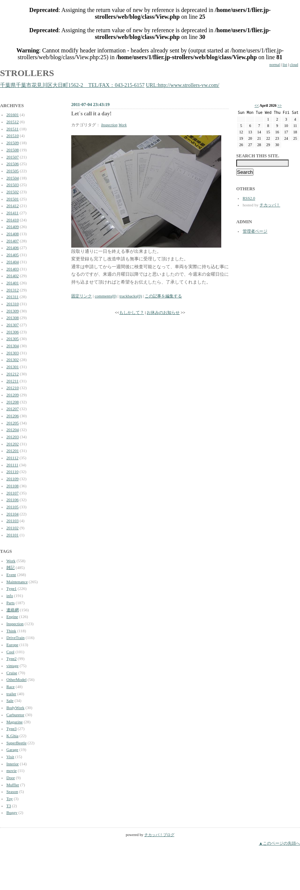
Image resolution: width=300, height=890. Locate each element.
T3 (8, 805)
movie (11, 770)
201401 (12, 283)
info (9, 595)
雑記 (10, 567)
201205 (12, 423)
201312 (12, 290)
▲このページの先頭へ (279, 843)
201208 (12, 402)
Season (12, 791)
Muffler (12, 784)
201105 (12, 507)
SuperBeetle (16, 743)
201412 (12, 205)
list (285, 65)
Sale (10, 700)
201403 (12, 269)
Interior (12, 764)
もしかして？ (131, 313)
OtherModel (16, 679)
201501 (12, 199)
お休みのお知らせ (163, 313)
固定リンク (81, 296)
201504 (12, 178)
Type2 (11, 658)
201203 (12, 437)
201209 (12, 395)
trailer (11, 693)
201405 (12, 254)
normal (274, 65)
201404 (12, 262)
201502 (12, 192)
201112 (12, 457)
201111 (12, 465)
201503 (12, 184)
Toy (9, 798)
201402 (12, 275)
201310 (12, 304)
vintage (12, 665)
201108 (12, 486)
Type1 (11, 588)
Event (11, 574)
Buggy (11, 812)
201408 (12, 233)
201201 (12, 450)
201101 (12, 535)
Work (10, 560)
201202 (12, 444)
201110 (12, 471)
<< (257, 105)
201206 (12, 416)
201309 (12, 311)
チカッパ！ (270, 205)
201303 (12, 353)
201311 (12, 296)
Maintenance (17, 581)
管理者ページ (255, 231)
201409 (12, 226)
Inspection (15, 623)
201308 (12, 317)
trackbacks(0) (130, 296)
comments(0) (106, 296)
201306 (12, 332)
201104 (12, 514)
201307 (12, 325)
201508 (12, 150)
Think (11, 631)
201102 (12, 528)
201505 (12, 171)
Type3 (11, 728)
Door (10, 777)
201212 (12, 374)
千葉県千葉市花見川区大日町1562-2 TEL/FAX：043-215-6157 (72, 85)
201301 (12, 366)
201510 (12, 135)
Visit (10, 756)
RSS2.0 (249, 198)
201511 (12, 129)
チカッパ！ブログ (159, 835)
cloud (294, 65)
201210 (12, 387)
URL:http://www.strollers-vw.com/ (182, 85)
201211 (12, 381)
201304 (12, 345)
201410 (12, 220)
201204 (12, 429)
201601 (12, 114)
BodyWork (15, 707)
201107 (12, 493)
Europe (12, 644)
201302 (12, 359)
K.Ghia (12, 735)
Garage (12, 749)
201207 (12, 408)
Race (10, 686)
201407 (12, 241)
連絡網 (12, 610)
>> (280, 105)
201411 (12, 213)
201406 (12, 247)
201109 (12, 478)
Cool (10, 652)
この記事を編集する (163, 296)
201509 (12, 142)
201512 (12, 121)
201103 (12, 520)
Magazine (14, 722)
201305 (12, 338)
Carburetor (15, 714)
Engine (12, 616)
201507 (12, 157)
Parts (10, 602)
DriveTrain (15, 637)
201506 (12, 163)
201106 (12, 499)
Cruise (11, 672)
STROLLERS (27, 73)
